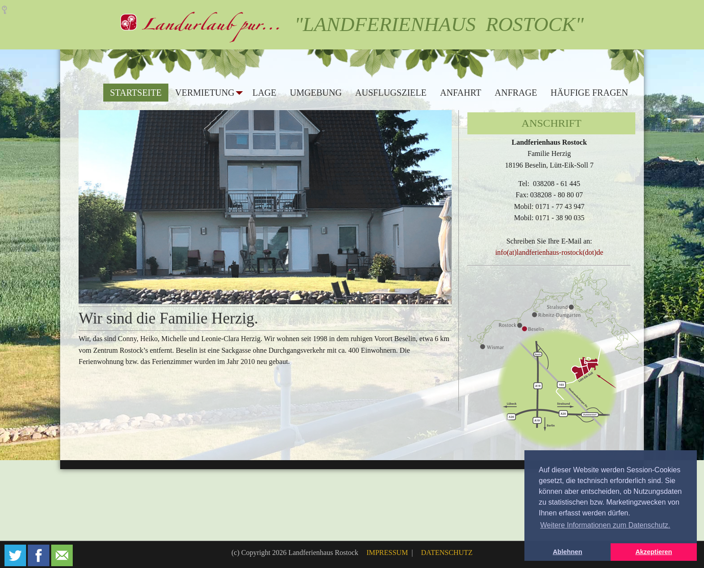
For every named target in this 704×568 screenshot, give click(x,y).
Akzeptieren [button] (653, 551)
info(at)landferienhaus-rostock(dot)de (549, 252)
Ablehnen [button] (567, 551)
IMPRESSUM (387, 552)
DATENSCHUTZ (447, 552)
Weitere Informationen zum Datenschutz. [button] (605, 525)
